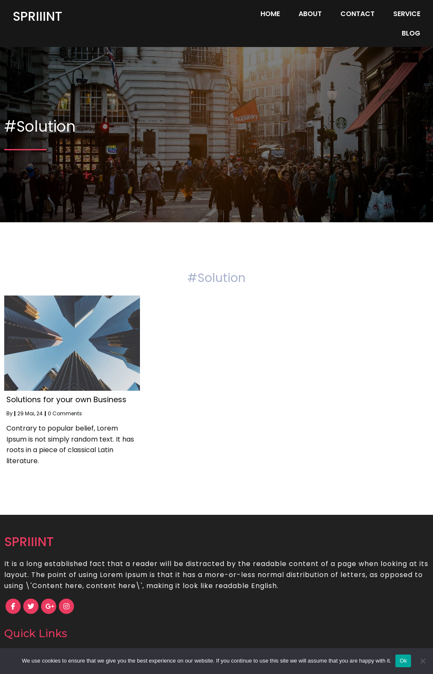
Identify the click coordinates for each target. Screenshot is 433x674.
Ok (403, 660)
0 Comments (65, 399)
